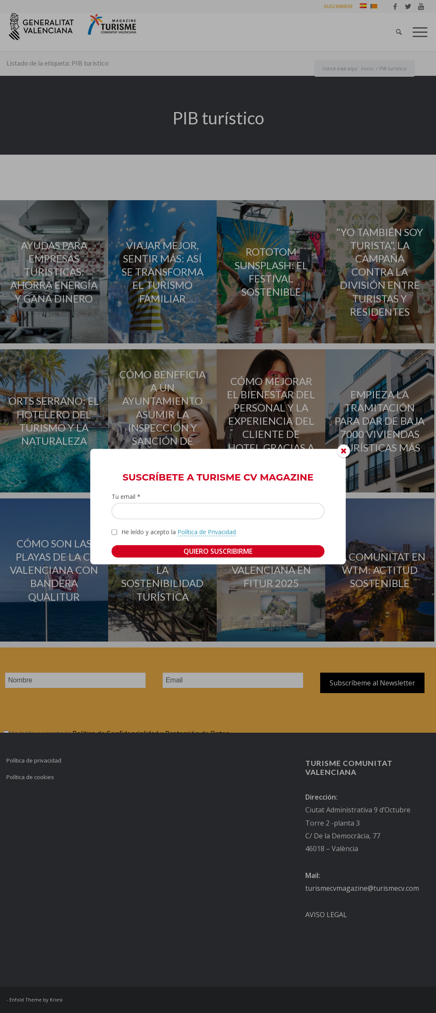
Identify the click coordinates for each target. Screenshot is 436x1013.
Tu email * (126, 496)
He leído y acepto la (178, 532)
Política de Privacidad (207, 532)
